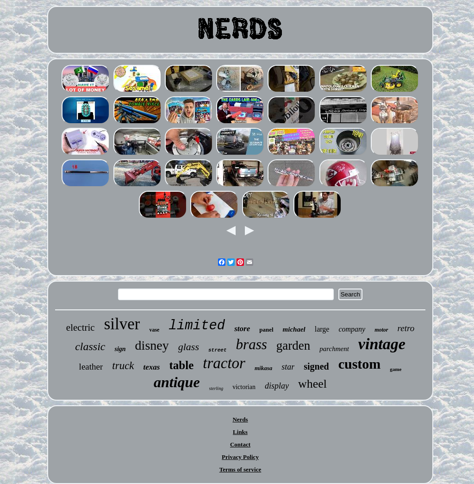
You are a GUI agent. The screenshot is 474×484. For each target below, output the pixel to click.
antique (177, 382)
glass (188, 346)
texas (151, 367)
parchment (334, 348)
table (181, 365)
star (287, 366)
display (277, 385)
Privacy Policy (240, 456)
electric (80, 327)
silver (122, 324)
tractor (224, 363)
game (395, 369)
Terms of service (240, 469)
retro (406, 328)
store (242, 328)
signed (316, 366)
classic (90, 346)
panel (266, 329)
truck (123, 365)
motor (381, 330)
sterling (216, 388)
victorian (244, 386)
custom (359, 363)
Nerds (240, 419)
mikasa (263, 368)
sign (119, 349)
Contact (240, 444)
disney (152, 345)
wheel (312, 383)
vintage (381, 343)
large (322, 329)
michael (294, 329)
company (351, 329)
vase (154, 330)
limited (196, 325)
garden (293, 345)
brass (251, 344)
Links (240, 431)
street (217, 350)
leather (91, 366)
